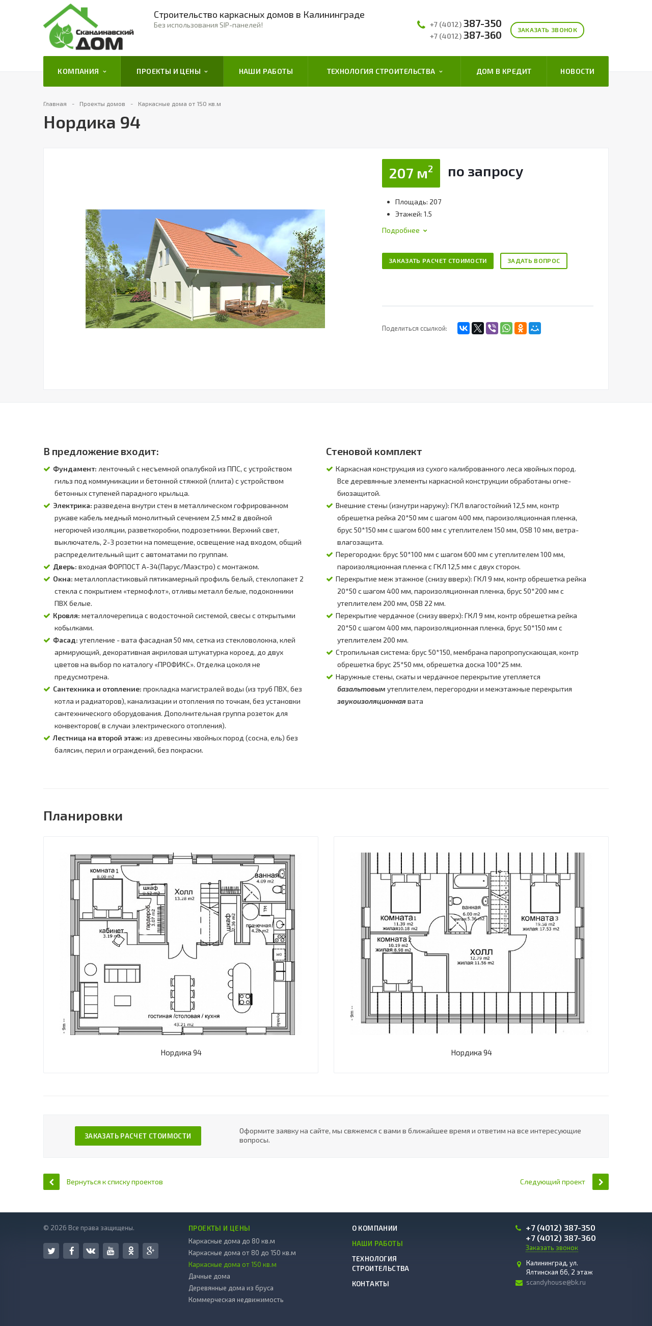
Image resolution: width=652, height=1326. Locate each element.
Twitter (51, 1251)
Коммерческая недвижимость (236, 1299)
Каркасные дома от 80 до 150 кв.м (242, 1253)
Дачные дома (209, 1276)
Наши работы (266, 71)
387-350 (466, 23)
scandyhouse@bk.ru (556, 1282)
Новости (577, 71)
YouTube (111, 1251)
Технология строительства (384, 71)
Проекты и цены (172, 71)
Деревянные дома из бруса (231, 1288)
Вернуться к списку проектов (103, 1181)
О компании (375, 1228)
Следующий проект (564, 1181)
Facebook (71, 1251)
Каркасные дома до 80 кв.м (231, 1241)
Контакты (371, 1284)
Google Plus (151, 1251)
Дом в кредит (504, 71)
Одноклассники (131, 1250)
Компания (82, 71)
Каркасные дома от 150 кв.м (232, 1264)
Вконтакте (90, 1250)
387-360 (466, 35)
